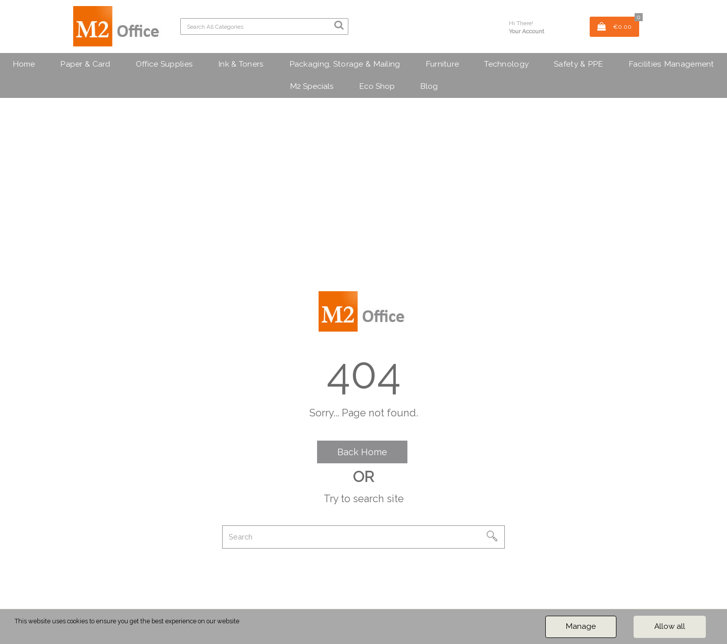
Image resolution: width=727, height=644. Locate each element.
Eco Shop (377, 86)
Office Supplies (164, 64)
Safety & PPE (578, 64)
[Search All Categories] (264, 26)
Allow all (669, 626)
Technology (506, 64)
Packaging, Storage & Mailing (344, 64)
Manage (581, 626)
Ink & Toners (241, 64)
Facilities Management (671, 64)
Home (24, 64)
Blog (429, 86)
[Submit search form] (338, 25)
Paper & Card (85, 64)
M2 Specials (312, 86)
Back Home (362, 452)
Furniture (442, 64)
